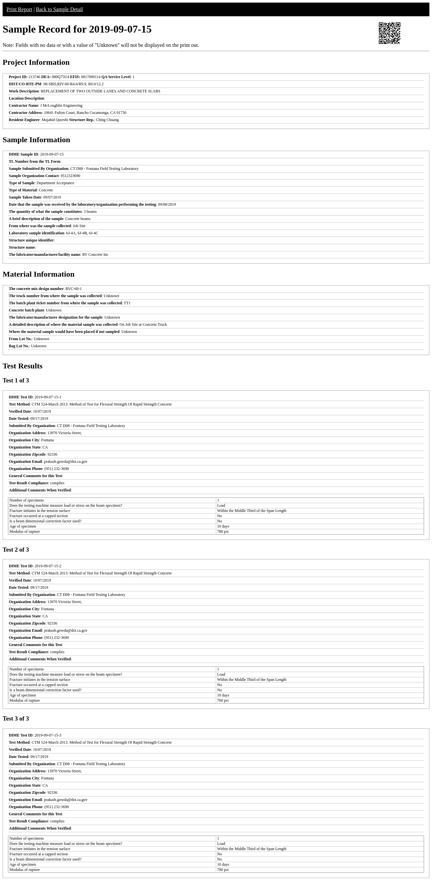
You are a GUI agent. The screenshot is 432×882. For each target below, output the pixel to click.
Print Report (19, 9)
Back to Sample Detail (59, 9)
